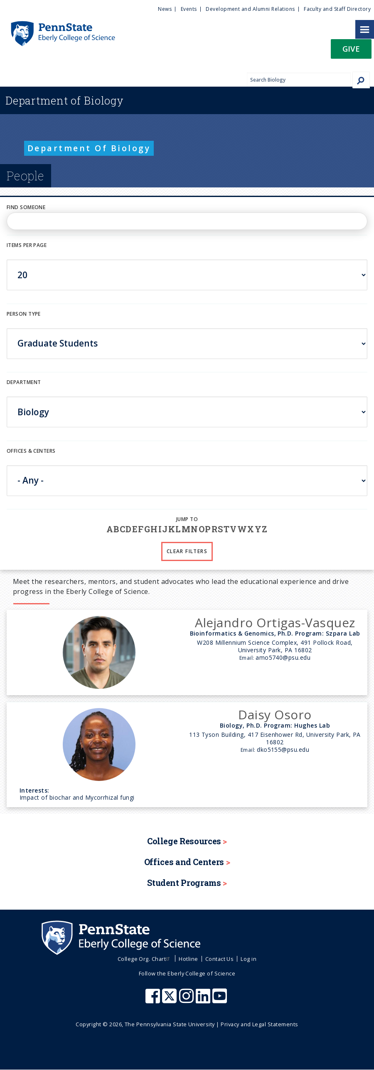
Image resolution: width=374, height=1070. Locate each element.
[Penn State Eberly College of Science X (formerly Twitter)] (170, 1000)
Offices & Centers (31, 450)
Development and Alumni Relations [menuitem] (250, 8)
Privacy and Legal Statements (259, 1024)
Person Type (24, 313)
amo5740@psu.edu (283, 657)
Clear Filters (187, 551)
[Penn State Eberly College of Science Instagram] (187, 1000)
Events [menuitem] (189, 8)
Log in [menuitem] (248, 959)
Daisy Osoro (274, 714)
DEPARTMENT (24, 382)
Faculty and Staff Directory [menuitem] (337, 8)
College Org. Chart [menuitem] (145, 959)
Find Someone (26, 207)
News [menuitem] (165, 8)
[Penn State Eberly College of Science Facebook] (153, 1000)
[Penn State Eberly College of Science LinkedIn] (204, 1000)
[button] (351, 51)
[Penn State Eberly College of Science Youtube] (220, 1000)
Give (351, 48)
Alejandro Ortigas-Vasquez (275, 622)
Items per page (27, 245)
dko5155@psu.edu (283, 749)
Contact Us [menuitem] (219, 959)
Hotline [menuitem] (188, 959)
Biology (64, 100)
